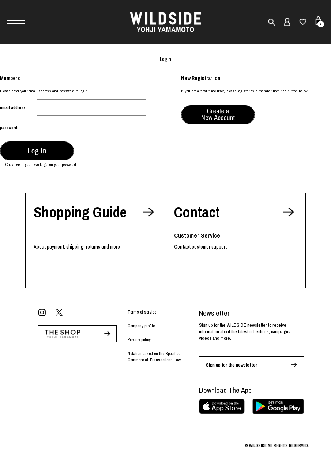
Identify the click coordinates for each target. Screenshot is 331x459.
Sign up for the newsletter (231, 365)
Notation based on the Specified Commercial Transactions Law (154, 357)
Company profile (141, 326)
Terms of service (142, 312)
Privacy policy (139, 340)
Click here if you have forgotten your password (40, 164)
